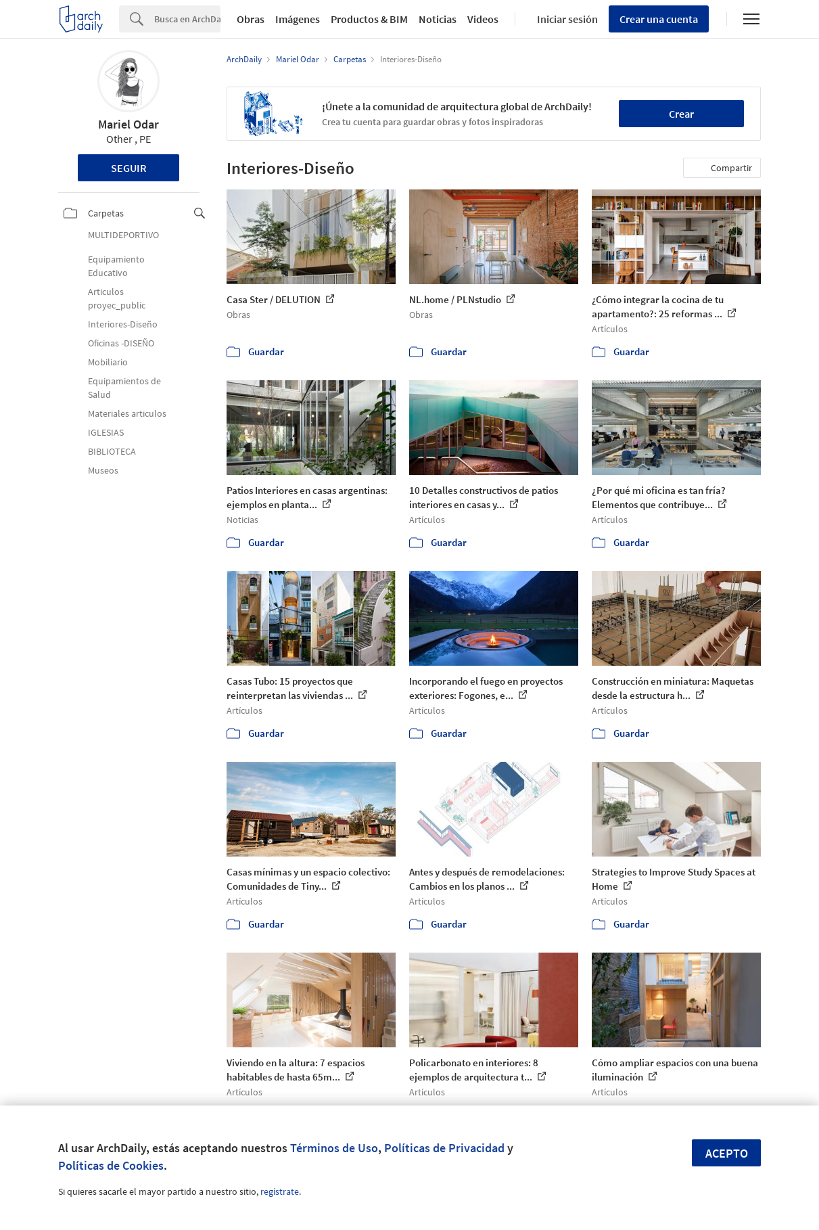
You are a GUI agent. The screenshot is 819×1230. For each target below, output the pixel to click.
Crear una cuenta (658, 19)
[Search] (187, 18)
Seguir (129, 168)
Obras (250, 19)
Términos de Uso (334, 1148)
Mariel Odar (128, 124)
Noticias (438, 19)
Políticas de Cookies (111, 1165)
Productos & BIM (369, 19)
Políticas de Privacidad (444, 1148)
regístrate (279, 1191)
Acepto (726, 1153)
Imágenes (297, 19)
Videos (482, 19)
